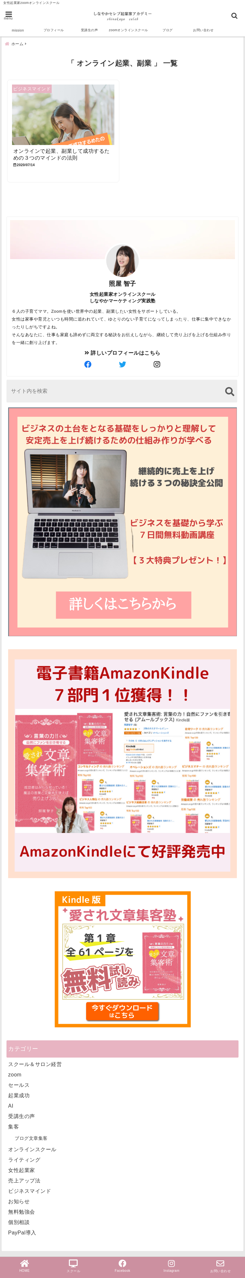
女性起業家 (21, 1170)
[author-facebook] (87, 364)
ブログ (167, 30)
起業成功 (19, 1095)
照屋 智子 (122, 283)
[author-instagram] (157, 364)
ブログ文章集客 (31, 1138)
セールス (19, 1085)
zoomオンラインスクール (128, 30)
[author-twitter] (122, 364)
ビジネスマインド (29, 1191)
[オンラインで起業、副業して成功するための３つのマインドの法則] (63, 115)
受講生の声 (89, 30)
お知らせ (19, 1201)
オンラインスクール (32, 1149)
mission (18, 30)
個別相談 (19, 1222)
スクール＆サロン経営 (35, 1064)
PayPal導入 (22, 1232)
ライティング (24, 1160)
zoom (14, 1074)
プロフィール (54, 30)
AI (10, 1106)
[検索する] (229, 391)
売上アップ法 (24, 1180)
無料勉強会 (21, 1212)
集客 (13, 1126)
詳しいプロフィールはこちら (122, 353)
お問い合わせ (203, 30)
